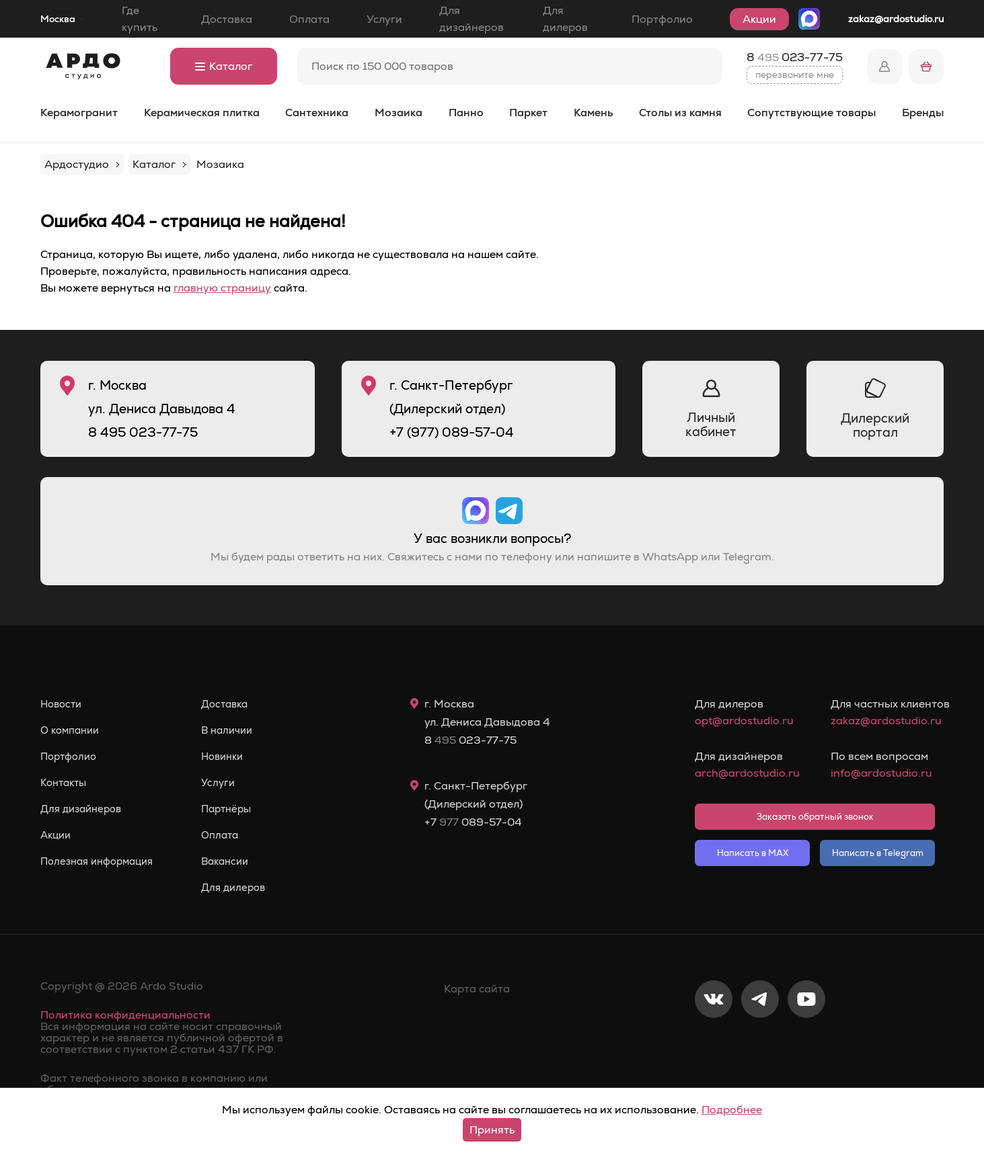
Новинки (235, 757)
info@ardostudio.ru (881, 773)
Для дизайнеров (471, 18)
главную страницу (222, 288)
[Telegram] (760, 1043)
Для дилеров (565, 18)
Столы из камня (680, 112)
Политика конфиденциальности (125, 1015)
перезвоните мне (794, 75)
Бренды (923, 112)
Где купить (139, 18)
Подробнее (732, 1110)
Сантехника (316, 112)
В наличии (240, 730)
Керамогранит (79, 112)
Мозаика (398, 112)
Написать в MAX (752, 853)
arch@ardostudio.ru (747, 773)
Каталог (223, 66)
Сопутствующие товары (811, 112)
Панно (466, 112)
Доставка (226, 19)
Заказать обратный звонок (815, 816)
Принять (492, 1130)
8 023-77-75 (795, 57)
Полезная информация (101, 861)
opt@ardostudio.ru (744, 720)
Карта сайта (477, 989)
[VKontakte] (713, 1043)
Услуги (384, 19)
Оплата (309, 19)
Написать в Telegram (877, 853)
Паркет (528, 112)
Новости (62, 704)
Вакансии (238, 861)
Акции (759, 19)
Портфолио (662, 19)
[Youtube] (806, 1043)
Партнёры (239, 809)
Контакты (65, 783)
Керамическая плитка (202, 112)
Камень (593, 112)
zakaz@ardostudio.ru (896, 19)
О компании (72, 730)
